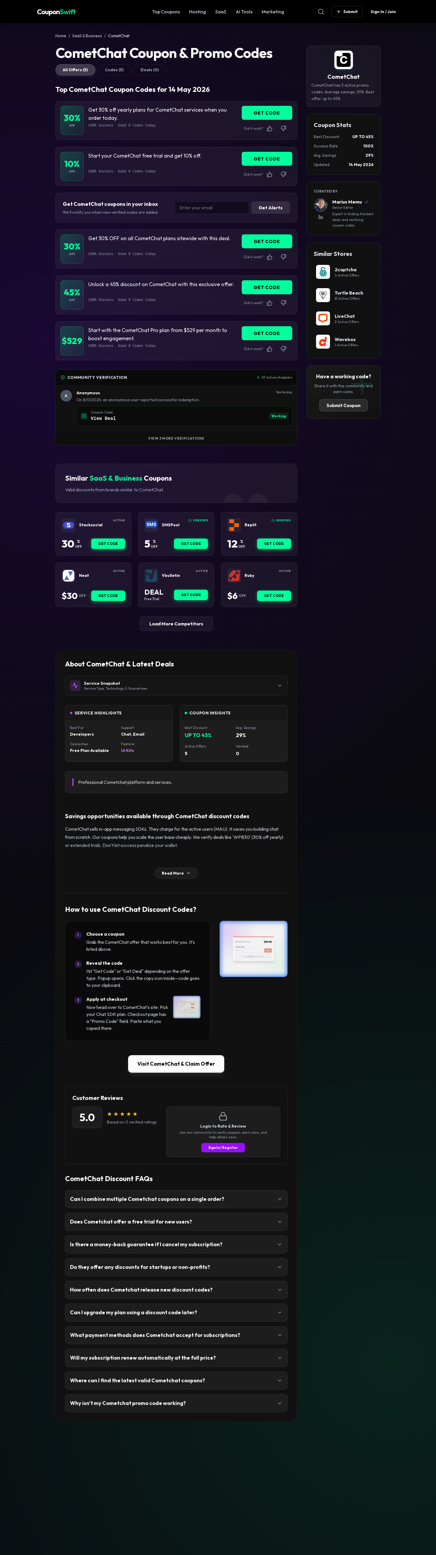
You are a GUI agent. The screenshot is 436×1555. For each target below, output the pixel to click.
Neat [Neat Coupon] (84, 575)
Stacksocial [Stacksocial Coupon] (91, 525)
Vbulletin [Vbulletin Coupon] (171, 575)
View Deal (103, 418)
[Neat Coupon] (69, 576)
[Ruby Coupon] (234, 576)
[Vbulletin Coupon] (151, 576)
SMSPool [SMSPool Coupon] (171, 525)
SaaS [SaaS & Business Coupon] (220, 12)
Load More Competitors (176, 624)
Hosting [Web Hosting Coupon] (197, 12)
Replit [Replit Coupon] (250, 525)
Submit (347, 11)
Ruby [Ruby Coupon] (249, 575)
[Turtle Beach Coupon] (344, 295)
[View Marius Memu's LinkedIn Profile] (320, 217)
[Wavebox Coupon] (344, 341)
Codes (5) (114, 69)
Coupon (56, 11)
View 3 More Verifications (176, 438)
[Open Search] (321, 11)
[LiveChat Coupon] (344, 318)
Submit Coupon (343, 405)
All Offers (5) (75, 69)
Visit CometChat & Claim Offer (176, 1063)
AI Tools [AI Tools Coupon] (244, 12)
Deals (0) (150, 69)
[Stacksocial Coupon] (69, 525)
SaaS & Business (87, 35)
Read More (176, 873)
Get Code (108, 543)
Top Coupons (166, 12)
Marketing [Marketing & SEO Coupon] (273, 12)
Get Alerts (271, 208)
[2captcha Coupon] (344, 272)
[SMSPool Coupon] (151, 525)
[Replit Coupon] (234, 525)
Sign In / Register (223, 1147)
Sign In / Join (383, 11)
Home (60, 35)
